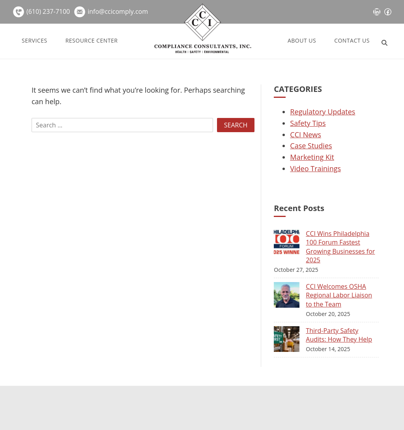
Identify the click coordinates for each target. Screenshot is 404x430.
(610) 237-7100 (48, 11)
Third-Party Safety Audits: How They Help (339, 335)
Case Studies (311, 145)
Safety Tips (307, 123)
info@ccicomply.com (118, 11)
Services (34, 40)
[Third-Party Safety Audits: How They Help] (290, 340)
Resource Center (91, 40)
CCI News (305, 134)
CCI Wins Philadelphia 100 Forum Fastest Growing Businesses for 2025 (340, 246)
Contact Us (352, 40)
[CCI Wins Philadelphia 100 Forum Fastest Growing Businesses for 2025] (290, 243)
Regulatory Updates (322, 111)
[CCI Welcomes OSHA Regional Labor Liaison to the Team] (290, 296)
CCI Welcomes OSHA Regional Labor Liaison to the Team (339, 295)
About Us (302, 40)
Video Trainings (315, 168)
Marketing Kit (312, 157)
